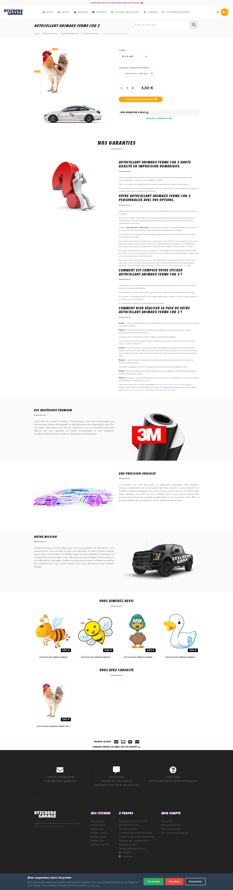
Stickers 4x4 (96, 833)
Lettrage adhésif (99, 849)
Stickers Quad (98, 841)
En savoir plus (93, 885)
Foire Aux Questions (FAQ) (133, 825)
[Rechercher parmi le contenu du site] (161, 25)
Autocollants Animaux (45, 654)
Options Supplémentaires (134, 67)
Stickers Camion (99, 837)
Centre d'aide (173, 781)
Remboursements (129, 829)
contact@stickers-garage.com (60, 785)
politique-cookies (128, 849)
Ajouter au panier (141, 99)
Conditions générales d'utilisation (136, 841)
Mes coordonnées (171, 829)
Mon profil (166, 825)
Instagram (125, 857)
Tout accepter (153, 881)
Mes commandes (170, 833)
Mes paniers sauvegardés (175, 837)
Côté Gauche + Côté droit (136, 73)
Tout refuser (174, 881)
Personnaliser (195, 881)
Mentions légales (128, 833)
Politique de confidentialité (133, 845)
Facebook (126, 861)
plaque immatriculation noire (136, 390)
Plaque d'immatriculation (168, 384)
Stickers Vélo (97, 845)
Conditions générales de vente (135, 837)
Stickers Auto (97, 825)
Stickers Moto (98, 829)
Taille (122, 50)
